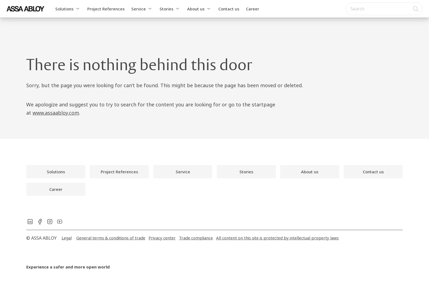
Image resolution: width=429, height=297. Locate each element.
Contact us (228, 9)
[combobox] (384, 8)
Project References (106, 9)
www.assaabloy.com (56, 112)
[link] (55, 171)
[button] (78, 9)
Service (138, 9)
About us (196, 9)
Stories (166, 9)
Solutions (64, 9)
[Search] (416, 8)
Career (252, 9)
